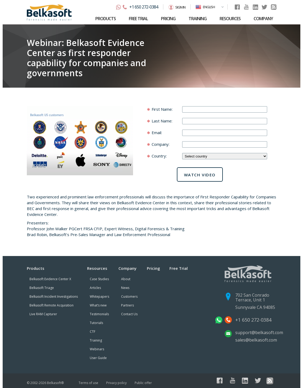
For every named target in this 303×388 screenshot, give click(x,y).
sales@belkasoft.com (256, 340)
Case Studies (99, 279)
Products (35, 268)
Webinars (97, 349)
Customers (129, 296)
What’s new (98, 305)
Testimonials (99, 314)
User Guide (98, 358)
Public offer (143, 383)
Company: (160, 144)
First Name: (162, 109)
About (125, 279)
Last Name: (162, 120)
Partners (127, 305)
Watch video (200, 174)
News (125, 287)
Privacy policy (116, 383)
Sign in (180, 7)
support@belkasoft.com (259, 332)
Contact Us (129, 314)
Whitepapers (99, 296)
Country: (159, 156)
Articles (95, 287)
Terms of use (88, 383)
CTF (92, 331)
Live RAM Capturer (43, 314)
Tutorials (96, 323)
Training (96, 340)
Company (127, 268)
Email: (157, 132)
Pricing (153, 268)
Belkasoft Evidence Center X (50, 279)
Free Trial (178, 268)
